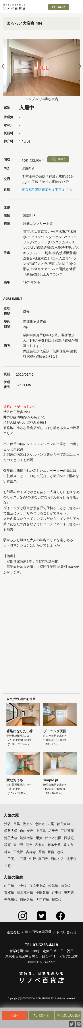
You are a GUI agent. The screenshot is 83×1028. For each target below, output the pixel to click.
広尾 (50, 824)
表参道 (40, 844)
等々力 (68, 844)
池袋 (60, 852)
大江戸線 (42, 899)
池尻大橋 (10, 838)
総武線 (53, 885)
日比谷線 (26, 899)
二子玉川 (10, 858)
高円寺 (43, 858)
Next (79, 66)
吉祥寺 (31, 852)
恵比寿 (40, 824)
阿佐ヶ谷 (57, 858)
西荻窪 (69, 838)
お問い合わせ (66, 932)
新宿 (50, 852)
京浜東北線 (37, 885)
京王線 (57, 892)
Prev (4, 66)
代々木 (28, 824)
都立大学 (63, 824)
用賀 (39, 838)
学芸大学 (10, 830)
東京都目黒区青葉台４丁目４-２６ (47, 189)
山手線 (9, 885)
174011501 (24, 384)
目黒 (16, 824)
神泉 (7, 852)
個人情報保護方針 (38, 931)
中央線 (22, 885)
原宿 (41, 852)
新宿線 (57, 899)
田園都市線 (25, 892)
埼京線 (66, 885)
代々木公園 (53, 838)
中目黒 (41, 830)
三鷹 (23, 858)
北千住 (72, 858)
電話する (41, 1015)
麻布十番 (54, 844)
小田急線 (42, 892)
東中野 (18, 844)
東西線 (69, 892)
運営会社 (13, 932)
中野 (32, 858)
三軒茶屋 (67, 830)
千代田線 (10, 899)
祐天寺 (53, 830)
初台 (29, 844)
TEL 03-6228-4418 (41, 944)
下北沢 (18, 852)
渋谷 (7, 824)
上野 (7, 866)
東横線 (9, 892)
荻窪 (7, 844)
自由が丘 (26, 830)
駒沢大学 (26, 838)
